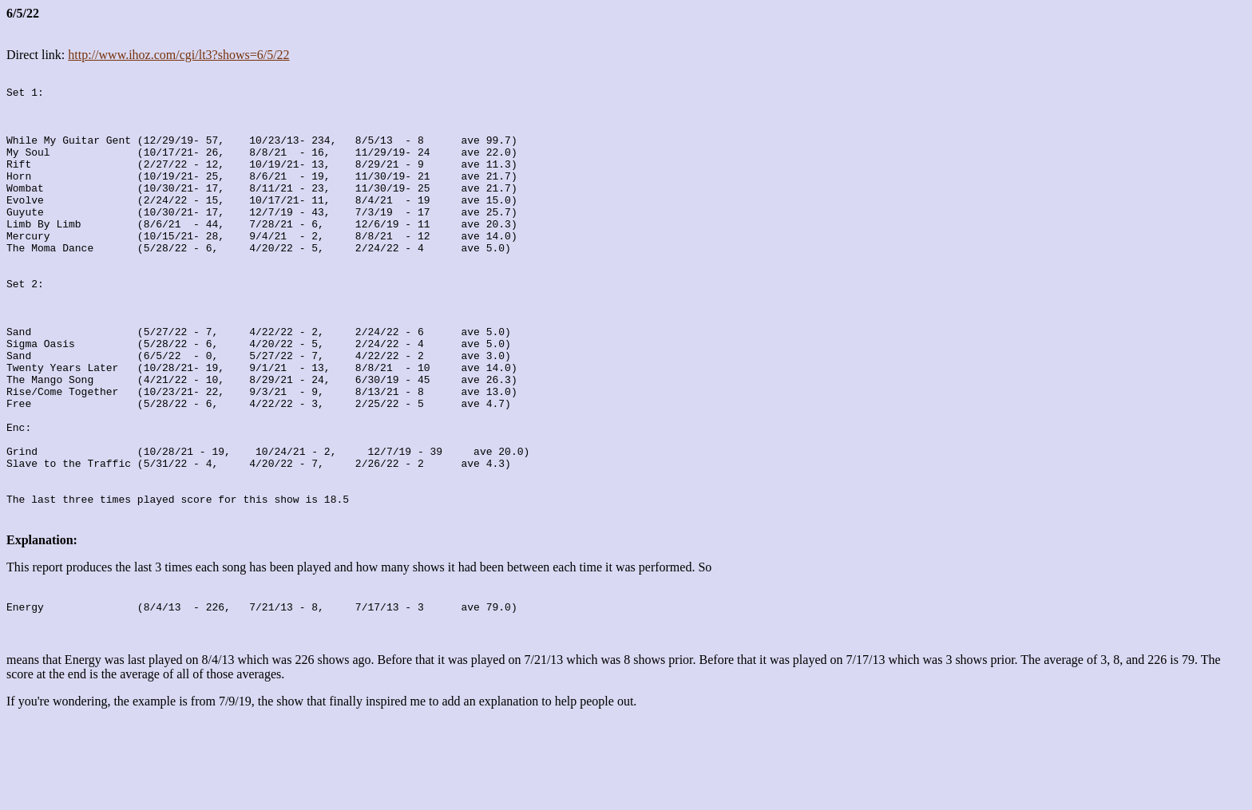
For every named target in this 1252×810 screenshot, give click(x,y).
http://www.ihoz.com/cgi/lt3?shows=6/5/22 (178, 54)
